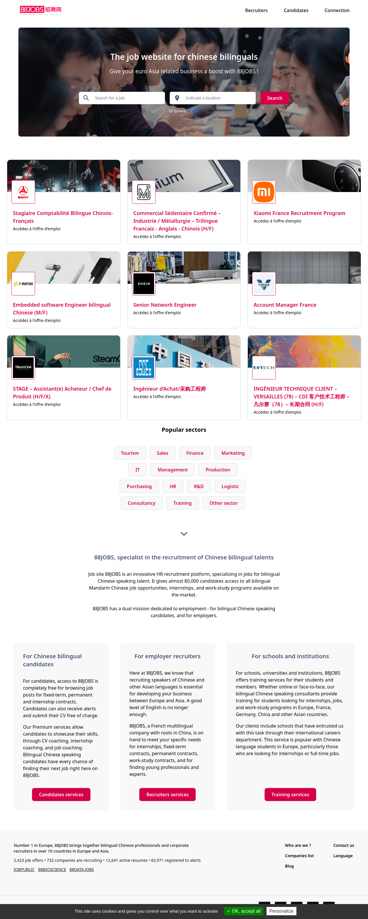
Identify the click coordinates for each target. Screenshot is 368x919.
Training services (290, 794)
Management (173, 470)
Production (218, 470)
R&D (199, 486)
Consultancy (142, 503)
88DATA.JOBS (82, 869)
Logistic (230, 486)
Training (182, 503)
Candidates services (61, 794)
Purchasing (139, 486)
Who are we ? (298, 845)
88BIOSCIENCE (52, 869)
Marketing (233, 453)
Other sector (224, 503)
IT (137, 470)
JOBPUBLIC (24, 869)
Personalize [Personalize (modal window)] (281, 911)
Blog (289, 866)
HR (173, 486)
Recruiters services (167, 794)
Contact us (343, 845)
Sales (162, 453)
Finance (195, 453)
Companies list (299, 855)
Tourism (130, 453)
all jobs (193, 111)
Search (274, 98)
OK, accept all (243, 911)
